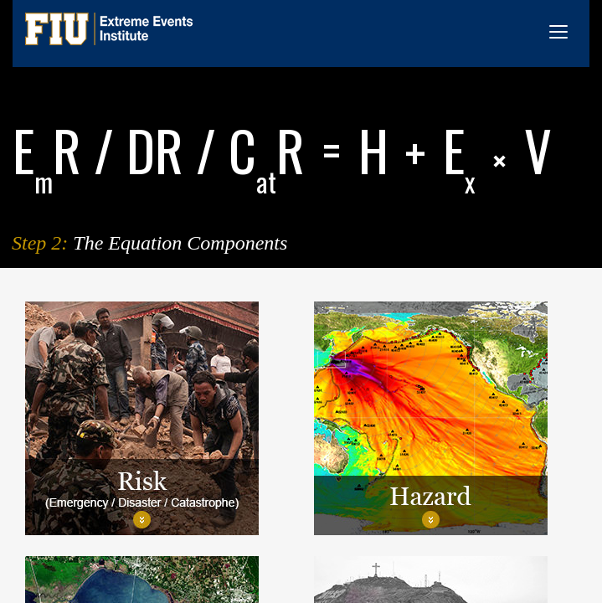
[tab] (157, 418)
